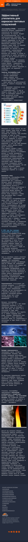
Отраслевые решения (8, 492)
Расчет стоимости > (13, 1)
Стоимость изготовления (9, 498)
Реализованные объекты (9, 496)
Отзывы (4, 505)
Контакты (5, 507)
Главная (3, 9)
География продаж (7, 499)
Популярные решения (8, 494)
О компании (5, 503)
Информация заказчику (12, 9)
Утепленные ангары (7, 490)
